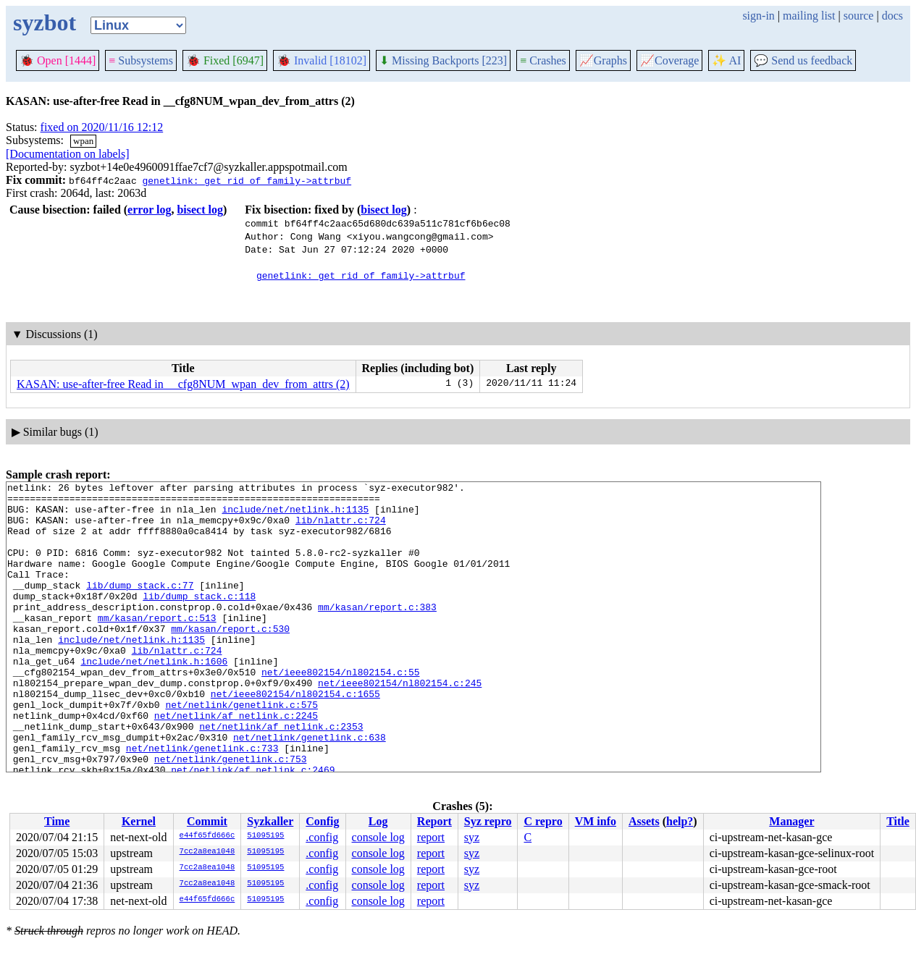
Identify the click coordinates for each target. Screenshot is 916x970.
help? (679, 821)
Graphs (603, 60)
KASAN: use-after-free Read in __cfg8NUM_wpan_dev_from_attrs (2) (183, 384)
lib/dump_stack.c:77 (139, 606)
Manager (791, 821)
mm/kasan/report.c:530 (230, 658)
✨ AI (726, 60)
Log (378, 821)
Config (322, 821)
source (859, 15)
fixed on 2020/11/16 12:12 (102, 127)
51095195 (265, 836)
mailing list (809, 15)
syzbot (44, 22)
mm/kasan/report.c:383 (377, 632)
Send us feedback (803, 60)
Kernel (139, 821)
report (431, 837)
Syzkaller (270, 821)
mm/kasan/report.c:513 (157, 645)
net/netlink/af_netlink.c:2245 (236, 762)
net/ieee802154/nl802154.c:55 (340, 710)
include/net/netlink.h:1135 (295, 515)
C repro (543, 821)
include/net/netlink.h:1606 (153, 697)
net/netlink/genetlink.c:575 (241, 749)
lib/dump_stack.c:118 (199, 619)
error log (149, 209)
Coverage (669, 60)
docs (892, 15)
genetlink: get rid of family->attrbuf (246, 180)
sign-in (758, 15)
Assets (644, 821)
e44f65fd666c (207, 836)
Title (897, 821)
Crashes (543, 60)
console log (378, 837)
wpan (83, 140)
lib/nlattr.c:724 (340, 528)
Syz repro (488, 821)
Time (57, 821)
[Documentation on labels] (68, 154)
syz (471, 837)
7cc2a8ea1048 (207, 852)
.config (322, 837)
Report (434, 821)
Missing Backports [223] (443, 60)
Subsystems (141, 60)
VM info (595, 821)
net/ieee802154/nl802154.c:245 (400, 723)
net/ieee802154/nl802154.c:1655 (295, 736)
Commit (207, 821)
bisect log (200, 209)
